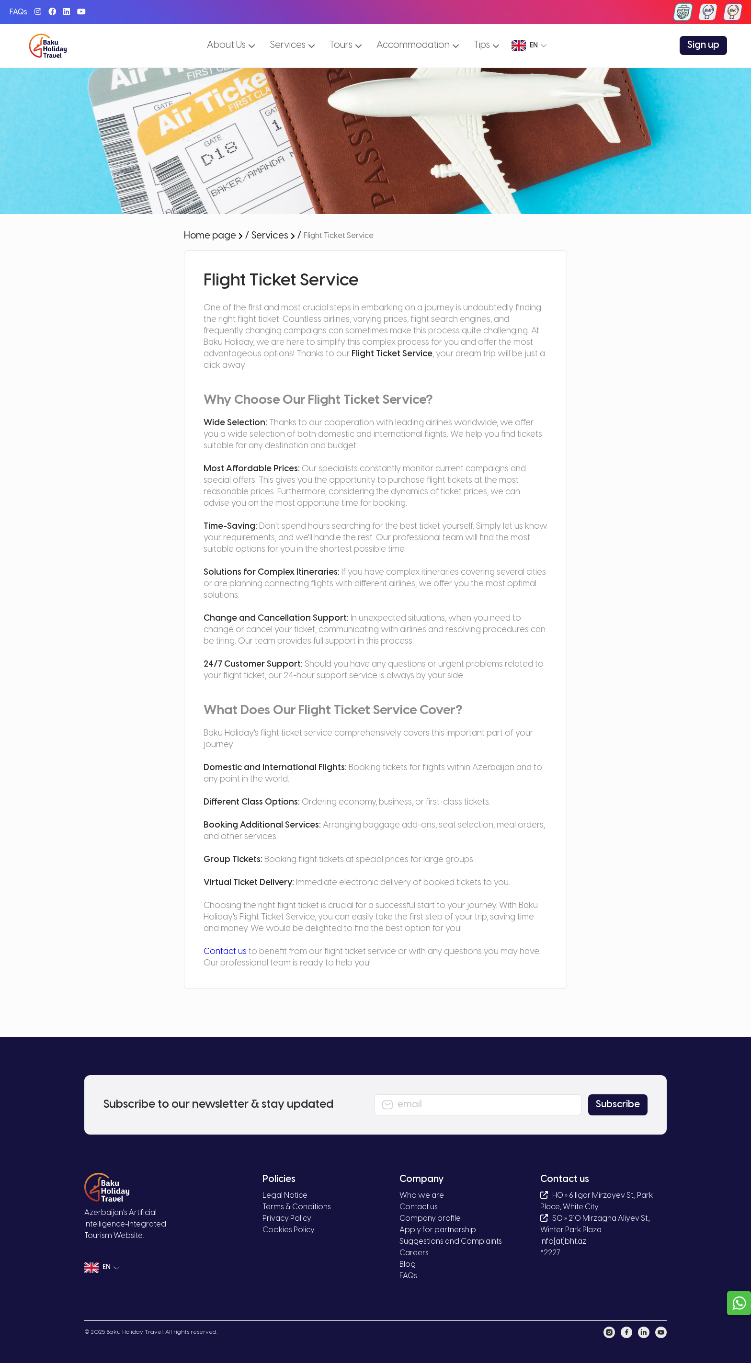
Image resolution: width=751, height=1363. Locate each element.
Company (421, 1179)
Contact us (225, 951)
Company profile (430, 1219)
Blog (407, 1265)
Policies (279, 1179)
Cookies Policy (288, 1230)
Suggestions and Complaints (450, 1242)
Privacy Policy (286, 1219)
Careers (414, 1253)
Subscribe (618, 1105)
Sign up (703, 45)
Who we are (421, 1196)
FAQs (18, 12)
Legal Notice (284, 1196)
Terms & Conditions (296, 1207)
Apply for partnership (437, 1230)
